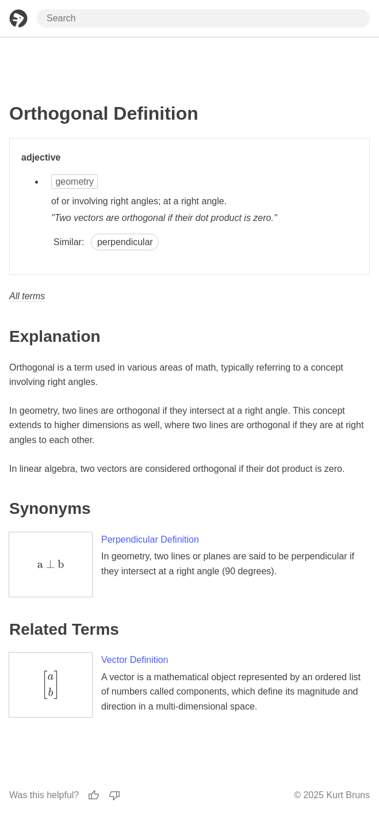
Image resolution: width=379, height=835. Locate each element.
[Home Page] (18, 18)
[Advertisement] (190, 65)
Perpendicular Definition (150, 539)
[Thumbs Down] (114, 795)
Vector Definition (135, 660)
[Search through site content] (203, 18)
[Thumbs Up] (93, 795)
